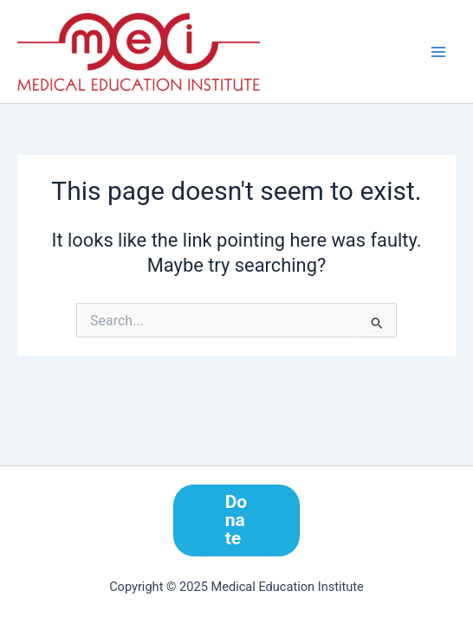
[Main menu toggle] (438, 51)
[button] (236, 520)
